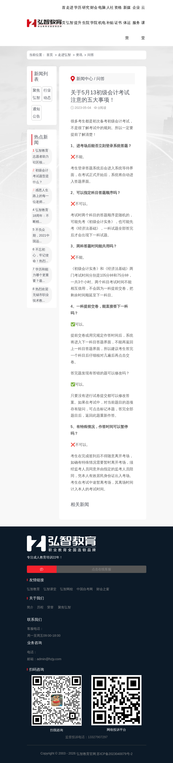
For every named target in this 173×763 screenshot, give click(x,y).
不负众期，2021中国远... (41, 235)
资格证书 (118, 15)
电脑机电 (102, 15)
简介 (30, 607)
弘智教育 (33, 589)
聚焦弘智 (36, 94)
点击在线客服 (101, 569)
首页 (64, 15)
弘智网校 (66, 589)
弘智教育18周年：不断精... (41, 215)
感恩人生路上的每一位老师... (41, 196)
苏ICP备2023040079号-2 (115, 754)
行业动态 (47, 94)
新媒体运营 (127, 23)
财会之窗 (102, 589)
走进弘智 (69, 15)
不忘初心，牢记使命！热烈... (41, 255)
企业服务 (136, 15)
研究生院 (85, 15)
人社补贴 (110, 15)
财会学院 (94, 15)
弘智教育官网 (86, 754)
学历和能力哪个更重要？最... (41, 275)
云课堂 (143, 23)
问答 (90, 55)
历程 (40, 607)
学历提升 (77, 15)
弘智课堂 (49, 589)
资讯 (79, 55)
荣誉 (50, 607)
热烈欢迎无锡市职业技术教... (41, 295)
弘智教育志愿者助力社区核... (41, 156)
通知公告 (36, 112)
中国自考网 (85, 589)
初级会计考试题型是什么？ (41, 176)
